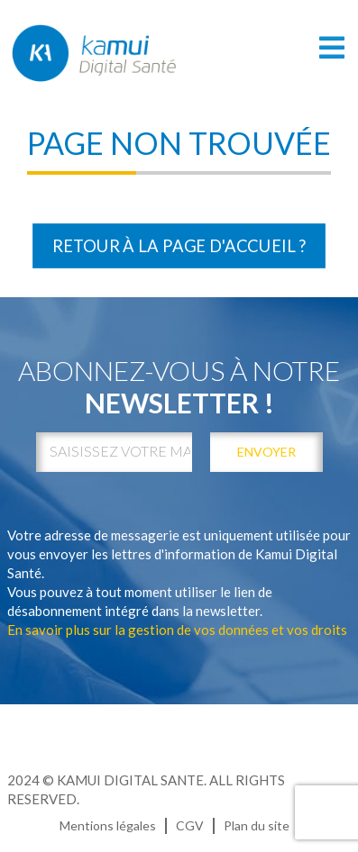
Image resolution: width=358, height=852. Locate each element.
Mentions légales (108, 825)
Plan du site (256, 825)
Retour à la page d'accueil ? (179, 246)
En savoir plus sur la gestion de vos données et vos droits (177, 629)
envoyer (266, 451)
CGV (190, 825)
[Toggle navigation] (332, 47)
